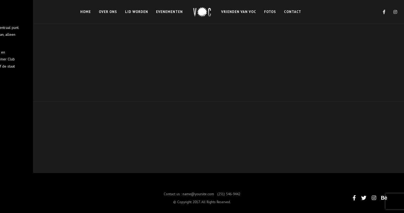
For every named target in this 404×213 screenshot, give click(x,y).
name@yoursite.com (198, 197)
